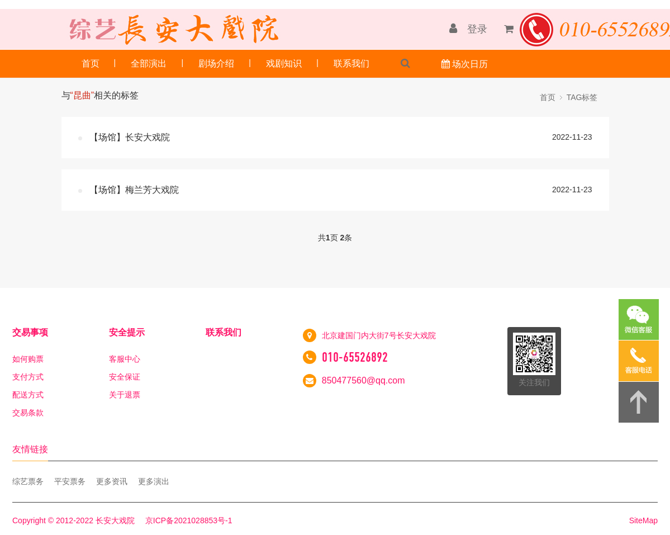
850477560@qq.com (363, 380)
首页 (90, 63)
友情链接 (30, 449)
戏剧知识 (284, 63)
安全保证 (124, 376)
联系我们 (351, 63)
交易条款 (28, 412)
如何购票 (28, 358)
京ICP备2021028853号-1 (188, 520)
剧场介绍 (216, 63)
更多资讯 (111, 481)
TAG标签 (582, 97)
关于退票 (124, 394)
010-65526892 (355, 357)
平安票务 (69, 481)
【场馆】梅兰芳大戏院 (134, 190)
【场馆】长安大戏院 (129, 137)
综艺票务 (28, 481)
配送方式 (28, 394)
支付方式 (28, 376)
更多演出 (153, 481)
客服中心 (124, 358)
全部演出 (149, 63)
